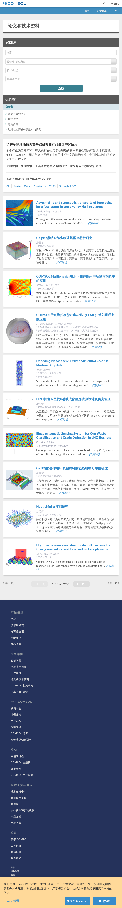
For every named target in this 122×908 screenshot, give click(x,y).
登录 (87, 10)
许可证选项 (17, 631)
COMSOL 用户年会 (22, 775)
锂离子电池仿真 (17, 114)
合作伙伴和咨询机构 (22, 810)
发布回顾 (16, 644)
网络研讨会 (17, 756)
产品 (13, 619)
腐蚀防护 (13, 119)
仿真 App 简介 (19, 691)
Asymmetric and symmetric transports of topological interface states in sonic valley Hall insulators (74, 204)
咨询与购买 (102, 10)
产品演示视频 (18, 667)
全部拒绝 (104, 901)
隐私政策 (15, 871)
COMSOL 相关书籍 (22, 685)
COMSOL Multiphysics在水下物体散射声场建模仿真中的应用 (75, 278)
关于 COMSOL (19, 839)
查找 (61, 88)
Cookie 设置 (11, 901)
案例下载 (16, 660)
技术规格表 (17, 625)
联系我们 (16, 858)
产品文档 (16, 816)
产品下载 (16, 822)
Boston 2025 (21, 186)
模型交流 (16, 727)
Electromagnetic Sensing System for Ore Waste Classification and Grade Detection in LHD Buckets (73, 435)
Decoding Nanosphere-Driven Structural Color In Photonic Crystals (72, 363)
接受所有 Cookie (77, 901)
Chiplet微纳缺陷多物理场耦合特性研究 (64, 238)
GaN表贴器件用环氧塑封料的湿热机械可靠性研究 (72, 468)
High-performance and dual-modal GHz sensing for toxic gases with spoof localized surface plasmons (73, 547)
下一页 (81, 584)
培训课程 (16, 714)
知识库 (15, 804)
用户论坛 (16, 721)
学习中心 (16, 708)
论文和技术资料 (23, 25)
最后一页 (113, 583)
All (8, 186)
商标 (13, 875)
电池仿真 (13, 124)
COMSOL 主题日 (21, 762)
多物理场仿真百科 (21, 739)
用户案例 (16, 673)
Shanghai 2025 (68, 186)
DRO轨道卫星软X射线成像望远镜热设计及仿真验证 (73, 399)
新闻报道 (16, 852)
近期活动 (16, 768)
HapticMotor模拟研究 (52, 506)
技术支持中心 (18, 791)
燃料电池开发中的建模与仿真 (24, 129)
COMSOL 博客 (19, 733)
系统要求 (16, 637)
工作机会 (16, 845)
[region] (61, 892)
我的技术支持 (18, 798)
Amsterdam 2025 (45, 186)
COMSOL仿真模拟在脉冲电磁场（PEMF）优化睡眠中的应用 (75, 317)
